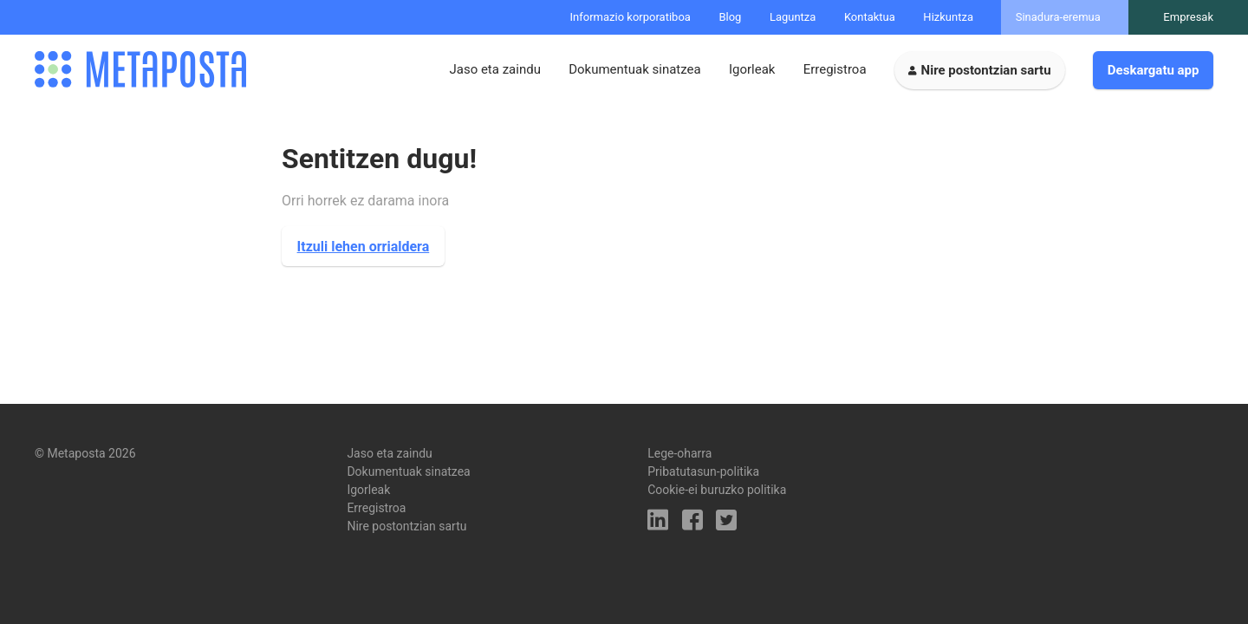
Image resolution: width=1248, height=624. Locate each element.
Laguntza (793, 16)
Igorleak (752, 69)
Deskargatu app (1153, 70)
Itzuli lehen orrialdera (363, 246)
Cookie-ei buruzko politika (716, 490)
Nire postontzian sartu (986, 70)
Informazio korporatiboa (630, 16)
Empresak (1188, 16)
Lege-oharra (679, 453)
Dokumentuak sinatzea (635, 69)
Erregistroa (835, 69)
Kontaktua (869, 16)
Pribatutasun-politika (703, 471)
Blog (729, 16)
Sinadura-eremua (1058, 16)
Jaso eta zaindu (494, 69)
